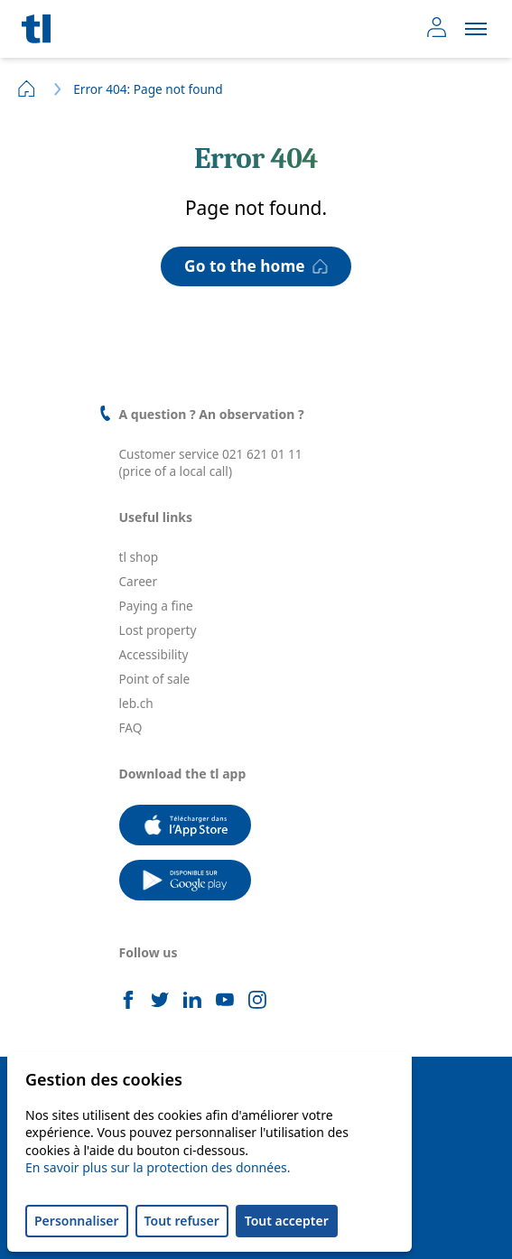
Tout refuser (181, 1220)
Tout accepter (287, 1220)
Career (138, 581)
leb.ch (136, 703)
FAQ (131, 727)
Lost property (158, 630)
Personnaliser (76, 1220)
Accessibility (154, 654)
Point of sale (155, 678)
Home (27, 88)
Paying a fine (156, 605)
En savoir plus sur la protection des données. (158, 1167)
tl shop (139, 556)
